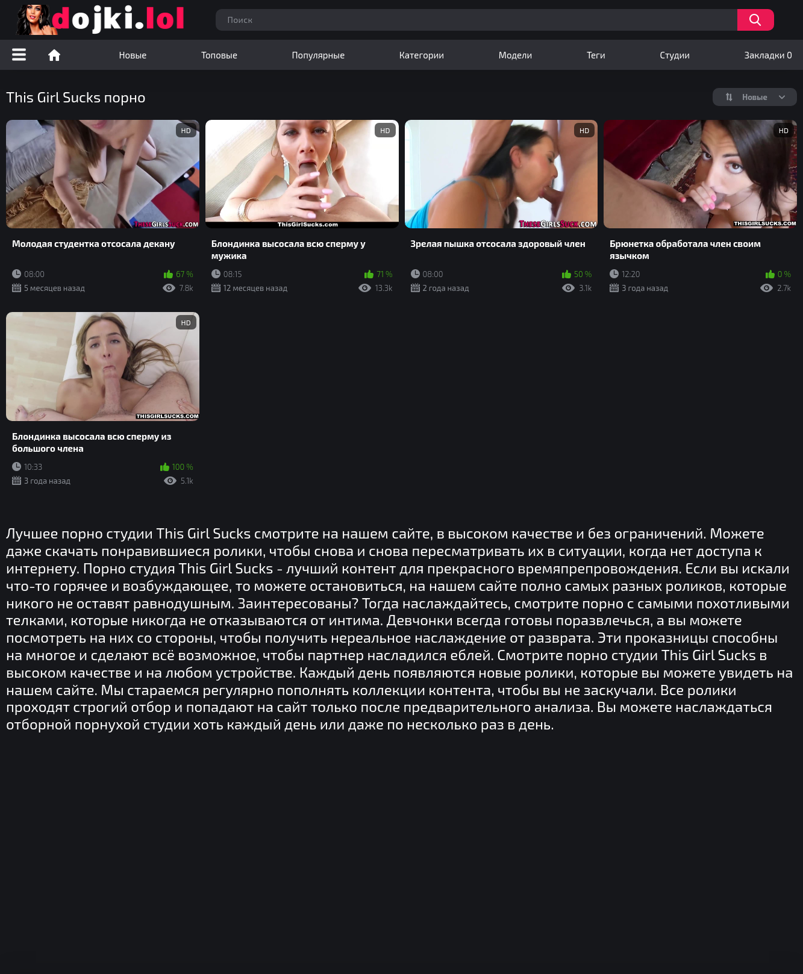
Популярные (318, 54)
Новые (133, 54)
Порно (54, 55)
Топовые (219, 54)
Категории (421, 54)
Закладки (768, 54)
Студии (675, 54)
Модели (516, 54)
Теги (596, 54)
